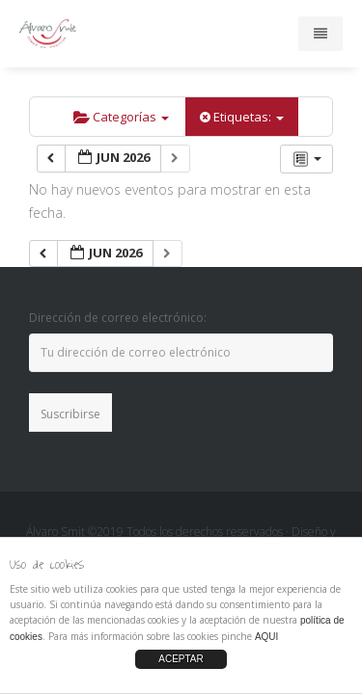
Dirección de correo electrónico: (118, 317)
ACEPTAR (181, 659)
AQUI (266, 636)
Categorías (121, 116)
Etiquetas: (242, 116)
